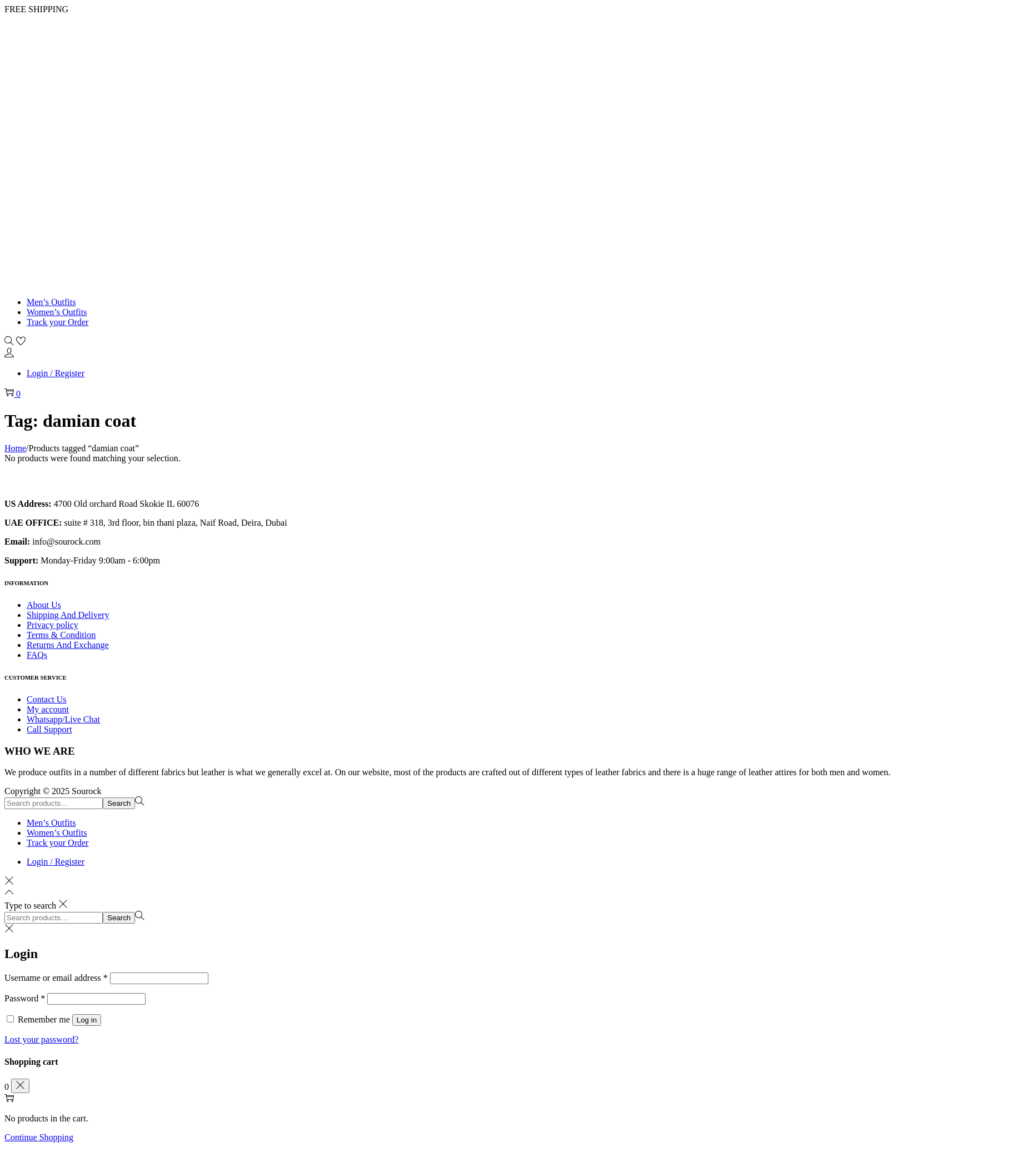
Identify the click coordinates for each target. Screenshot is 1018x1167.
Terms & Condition (61, 635)
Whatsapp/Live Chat (63, 719)
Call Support (49, 729)
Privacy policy (52, 625)
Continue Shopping (38, 1137)
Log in (87, 1020)
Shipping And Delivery (68, 615)
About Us (44, 605)
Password (24, 998)
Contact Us (47, 699)
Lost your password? (41, 1039)
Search (119, 803)
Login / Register (55, 373)
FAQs (37, 655)
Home (15, 448)
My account (48, 709)
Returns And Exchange (68, 645)
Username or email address (56, 978)
